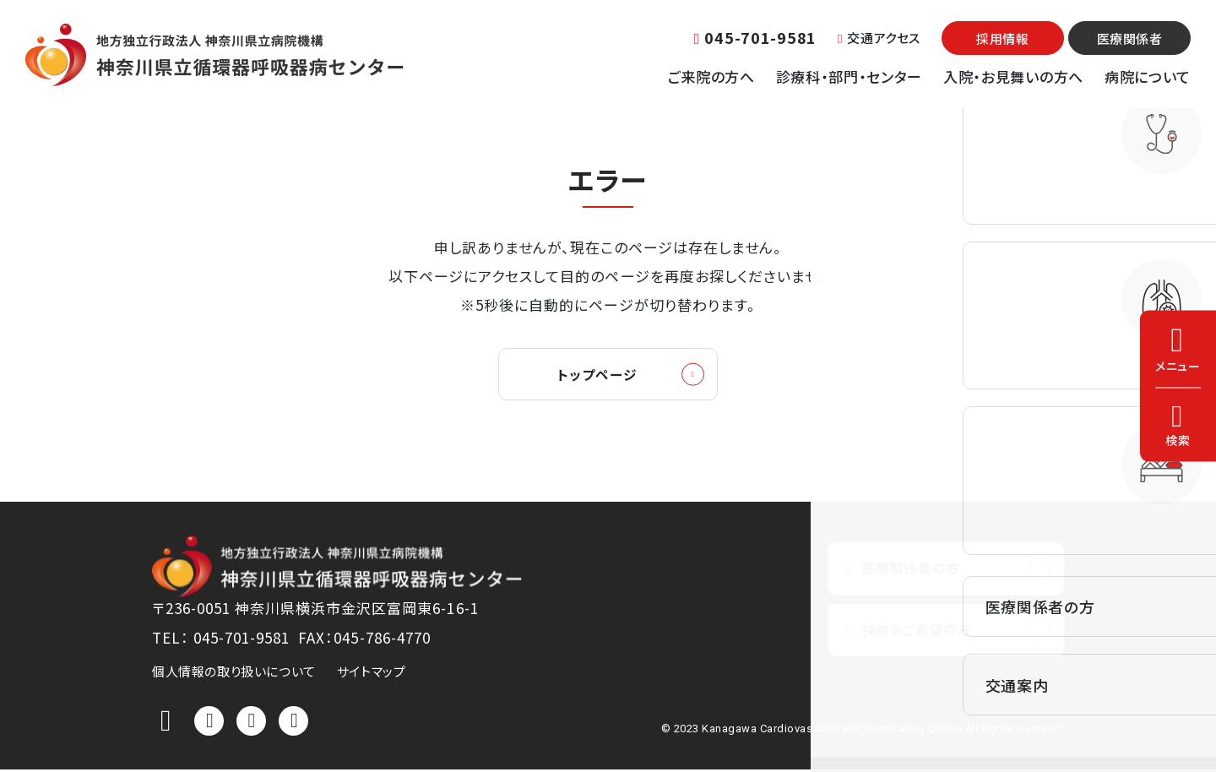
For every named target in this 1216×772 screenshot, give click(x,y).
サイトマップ (371, 673)
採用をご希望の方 (913, 634)
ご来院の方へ (711, 76)
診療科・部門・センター (849, 76)
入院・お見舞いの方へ (1013, 76)
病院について (1148, 76)
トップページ (597, 375)
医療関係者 (1130, 38)
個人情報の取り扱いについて (234, 673)
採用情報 (1002, 38)
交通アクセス (879, 37)
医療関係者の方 (907, 571)
